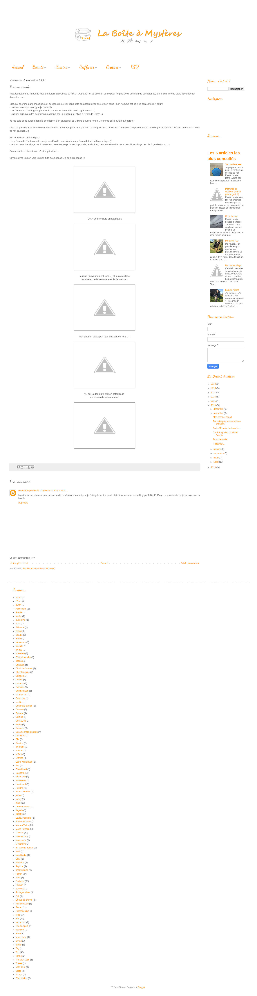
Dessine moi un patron (27, 732)
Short (18, 933)
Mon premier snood (222, 417)
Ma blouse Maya (233, 265)
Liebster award (23, 806)
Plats (18, 877)
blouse (19, 649)
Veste (18, 971)
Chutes (19, 679)
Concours (20, 698)
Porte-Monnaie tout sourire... (227, 428)
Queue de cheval (24, 900)
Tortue (19, 956)
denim (19, 724)
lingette (19, 814)
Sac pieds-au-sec (233, 164)
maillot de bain (23, 821)
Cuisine (62, 67)
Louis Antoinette (23, 818)
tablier (19, 944)
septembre (219, 453)
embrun (19, 750)
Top (17, 952)
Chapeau (20, 665)
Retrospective (22, 911)
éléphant (20, 747)
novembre (218, 413)
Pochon (19, 885)
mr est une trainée (24, 847)
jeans (18, 795)
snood (19, 941)
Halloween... (219, 444)
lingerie (19, 810)
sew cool (20, 929)
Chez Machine (23, 672)
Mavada (19, 832)
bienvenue (21, 642)
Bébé (18, 638)
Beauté (39, 67)
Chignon (20, 676)
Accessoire (21, 608)
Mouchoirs (21, 844)
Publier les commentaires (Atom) (39, 568)
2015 (213, 401)
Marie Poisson (23, 829)
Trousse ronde (220, 439)
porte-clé (20, 888)
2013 (213, 467)
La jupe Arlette (232, 290)
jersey (18, 799)
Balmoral (20, 627)
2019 (213, 384)
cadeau (19, 661)
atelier (19, 616)
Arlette (19, 612)
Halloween (21, 780)
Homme (19, 788)
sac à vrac (21, 922)
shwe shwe (21, 937)
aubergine (20, 620)
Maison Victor (22, 825)
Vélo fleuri (20, 967)
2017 (213, 392)
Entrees (19, 758)
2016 (213, 396)
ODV (18, 859)
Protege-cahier (23, 892)
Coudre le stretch (24, 706)
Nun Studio (21, 855)
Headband (21, 784)
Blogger (141, 987)
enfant (19, 754)
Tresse (19, 963)
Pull (17, 896)
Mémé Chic (21, 836)
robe (18, 915)
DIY (135, 67)
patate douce (22, 870)
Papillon (19, 866)
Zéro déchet (21, 978)
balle (18, 623)
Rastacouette (22, 903)
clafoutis (20, 683)
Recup (19, 907)
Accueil (17, 67)
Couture (113, 67)
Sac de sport (22, 926)
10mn (18, 601)
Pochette (20, 881)
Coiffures (88, 67)
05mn (18, 597)
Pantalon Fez (231, 240)
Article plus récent (19, 563)
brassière (20, 653)
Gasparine (21, 773)
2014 (213, 405)
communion (21, 694)
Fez (17, 765)
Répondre (23, 502)
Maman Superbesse (28, 490)
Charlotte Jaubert (24, 668)
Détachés (20, 735)
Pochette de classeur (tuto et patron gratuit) (233, 192)
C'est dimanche (23, 657)
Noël (18, 851)
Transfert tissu (23, 959)
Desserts (20, 728)
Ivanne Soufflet (23, 791)
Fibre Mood (21, 769)
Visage (19, 974)
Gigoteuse (21, 776)
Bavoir (19, 631)
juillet (216, 462)
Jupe (18, 803)
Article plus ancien (190, 563)
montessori (21, 840)
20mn (18, 605)
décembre (218, 409)
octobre (217, 449)
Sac (17, 918)
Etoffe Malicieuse (24, 762)
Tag (17, 948)
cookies (19, 702)
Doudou (19, 743)
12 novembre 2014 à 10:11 (53, 490)
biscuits (19, 646)
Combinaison (231, 216)
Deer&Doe (21, 721)
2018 (213, 388)
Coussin (19, 709)
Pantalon (20, 862)
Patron (19, 874)
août (215, 457)
